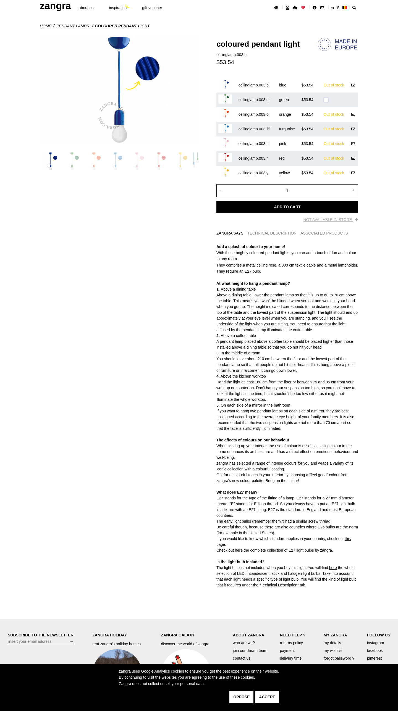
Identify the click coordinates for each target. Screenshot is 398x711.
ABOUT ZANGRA (249, 635)
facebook (375, 650)
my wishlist (333, 650)
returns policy (291, 643)
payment (287, 650)
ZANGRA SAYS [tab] (229, 233)
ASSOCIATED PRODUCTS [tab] (324, 233)
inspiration (118, 8)
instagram (375, 643)
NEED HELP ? (292, 635)
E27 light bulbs (301, 550)
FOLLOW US (378, 635)
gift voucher (152, 8)
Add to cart (287, 207)
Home (45, 26)
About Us (86, 8)
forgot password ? (339, 658)
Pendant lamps (73, 26)
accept (267, 697)
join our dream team (250, 650)
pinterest (374, 658)
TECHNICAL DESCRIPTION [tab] (272, 233)
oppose (241, 697)
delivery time (291, 658)
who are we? (244, 643)
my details (332, 643)
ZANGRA (55, 5)
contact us (242, 658)
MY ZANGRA (335, 635)
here (333, 567)
